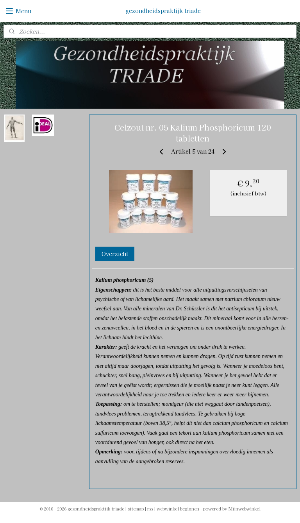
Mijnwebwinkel (245, 508)
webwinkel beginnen (178, 508)
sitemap (136, 508)
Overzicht (115, 254)
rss (150, 508)
